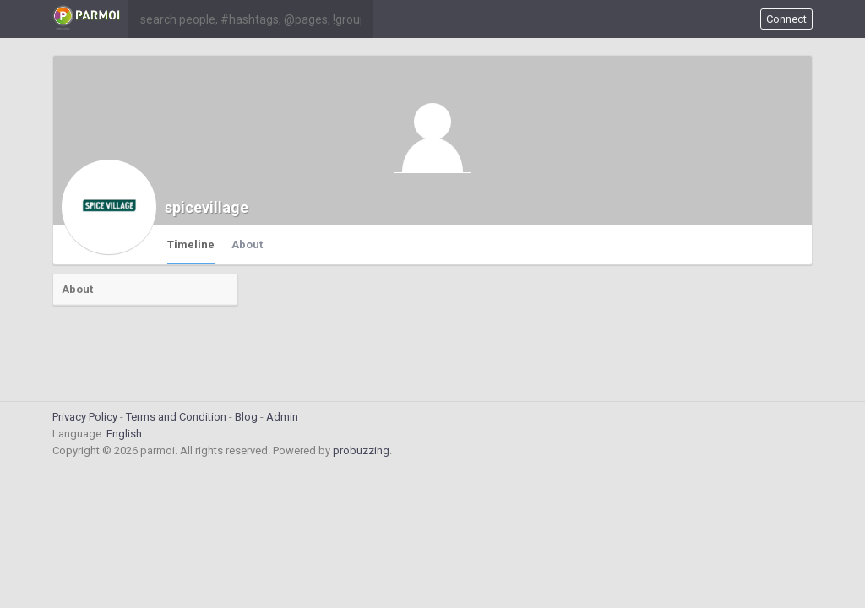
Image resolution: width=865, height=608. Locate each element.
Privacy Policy (84, 416)
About (247, 244)
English (124, 433)
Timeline (191, 244)
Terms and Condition (176, 416)
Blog (246, 416)
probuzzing (361, 450)
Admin (282, 416)
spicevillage (206, 207)
